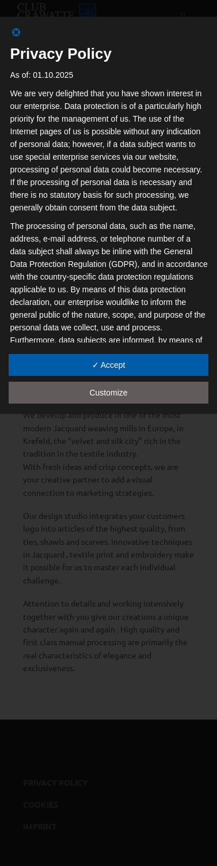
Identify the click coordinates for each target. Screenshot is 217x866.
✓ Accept (108, 365)
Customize (108, 392)
